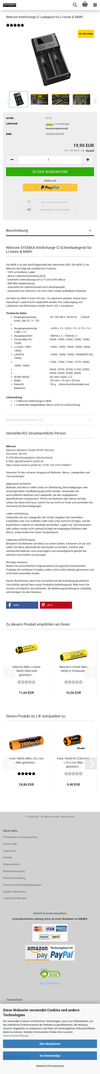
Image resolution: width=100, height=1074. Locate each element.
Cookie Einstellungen (15, 898)
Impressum (9, 850)
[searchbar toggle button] (75, 5)
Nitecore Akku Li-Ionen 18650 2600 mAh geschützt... (26, 671)
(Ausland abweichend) (57, 128)
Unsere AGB (10, 843)
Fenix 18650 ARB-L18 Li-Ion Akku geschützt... (26, 760)
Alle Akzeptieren (50, 1043)
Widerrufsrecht (11, 864)
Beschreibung (17, 230)
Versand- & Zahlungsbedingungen (22, 884)
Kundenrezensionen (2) (24, 420)
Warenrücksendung (14, 877)
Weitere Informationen (50, 1066)
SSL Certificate (50, 983)
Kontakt (7, 857)
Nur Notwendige (50, 1055)
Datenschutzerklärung (15, 1035)
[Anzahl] (50, 159)
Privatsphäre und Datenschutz (20, 837)
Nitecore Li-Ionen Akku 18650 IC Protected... (73, 669)
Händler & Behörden (14, 891)
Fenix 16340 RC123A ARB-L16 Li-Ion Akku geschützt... (73, 762)
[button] (94, 101)
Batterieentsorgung (14, 871)
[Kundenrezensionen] (15, 27)
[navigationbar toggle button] (95, 5)
